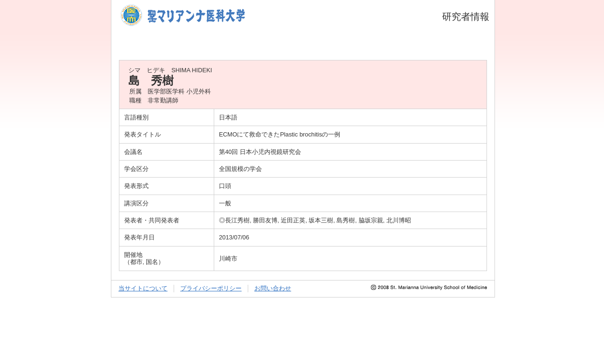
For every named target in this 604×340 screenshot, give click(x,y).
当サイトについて (143, 288)
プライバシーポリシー (211, 288)
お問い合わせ (272, 288)
